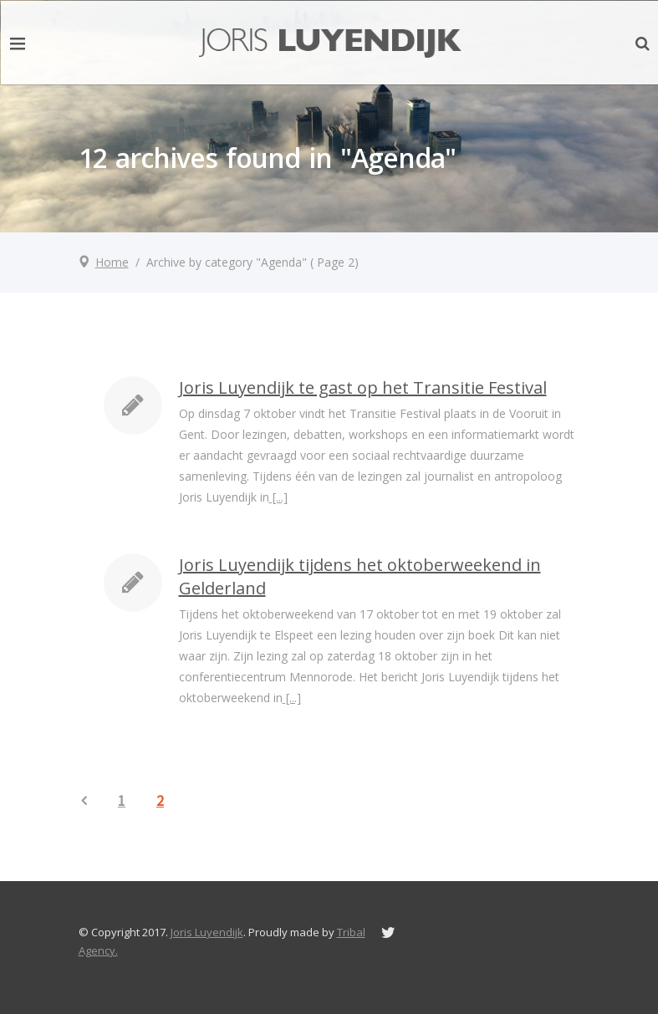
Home (112, 262)
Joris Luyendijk (207, 932)
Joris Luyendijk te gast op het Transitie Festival (363, 387)
